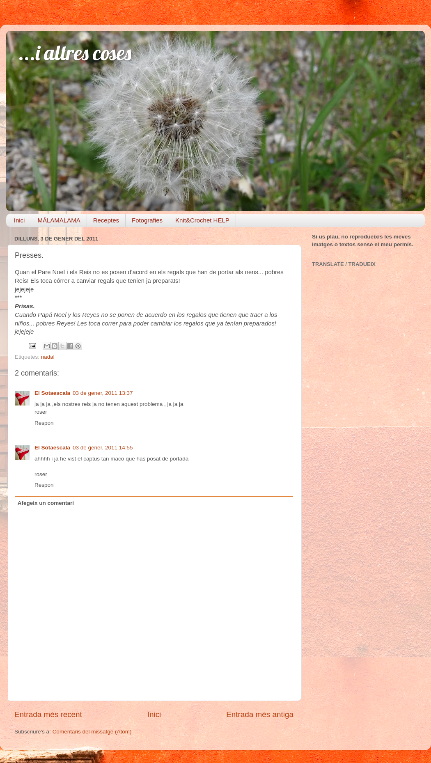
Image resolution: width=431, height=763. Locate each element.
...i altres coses (74, 53)
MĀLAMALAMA (58, 220)
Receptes (106, 220)
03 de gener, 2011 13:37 (103, 393)
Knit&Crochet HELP (202, 220)
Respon (44, 423)
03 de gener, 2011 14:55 (103, 448)
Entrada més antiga (259, 714)
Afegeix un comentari (46, 503)
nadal (48, 357)
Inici (19, 220)
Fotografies (147, 220)
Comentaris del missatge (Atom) (92, 732)
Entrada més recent (48, 714)
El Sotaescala (52, 393)
